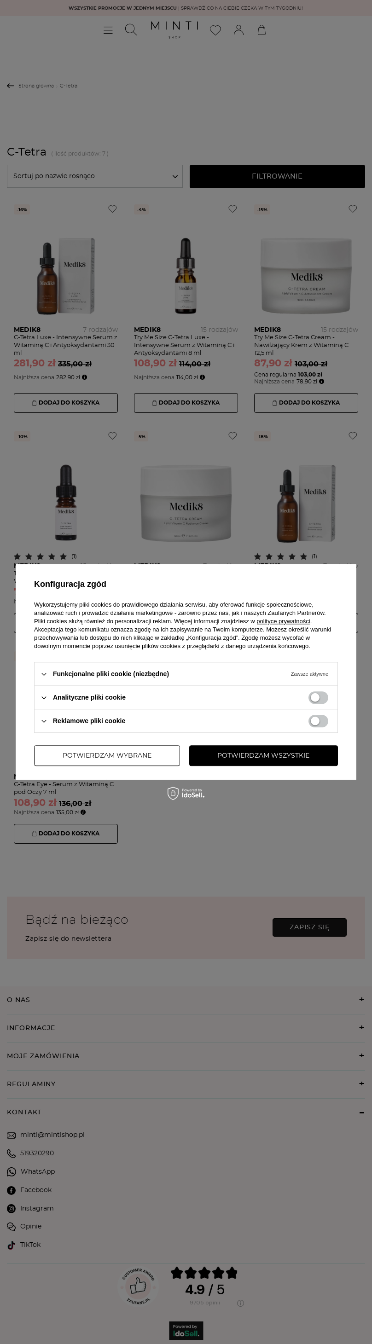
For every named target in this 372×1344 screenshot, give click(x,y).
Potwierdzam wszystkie (263, 756)
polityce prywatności (283, 621)
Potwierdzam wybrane (107, 756)
